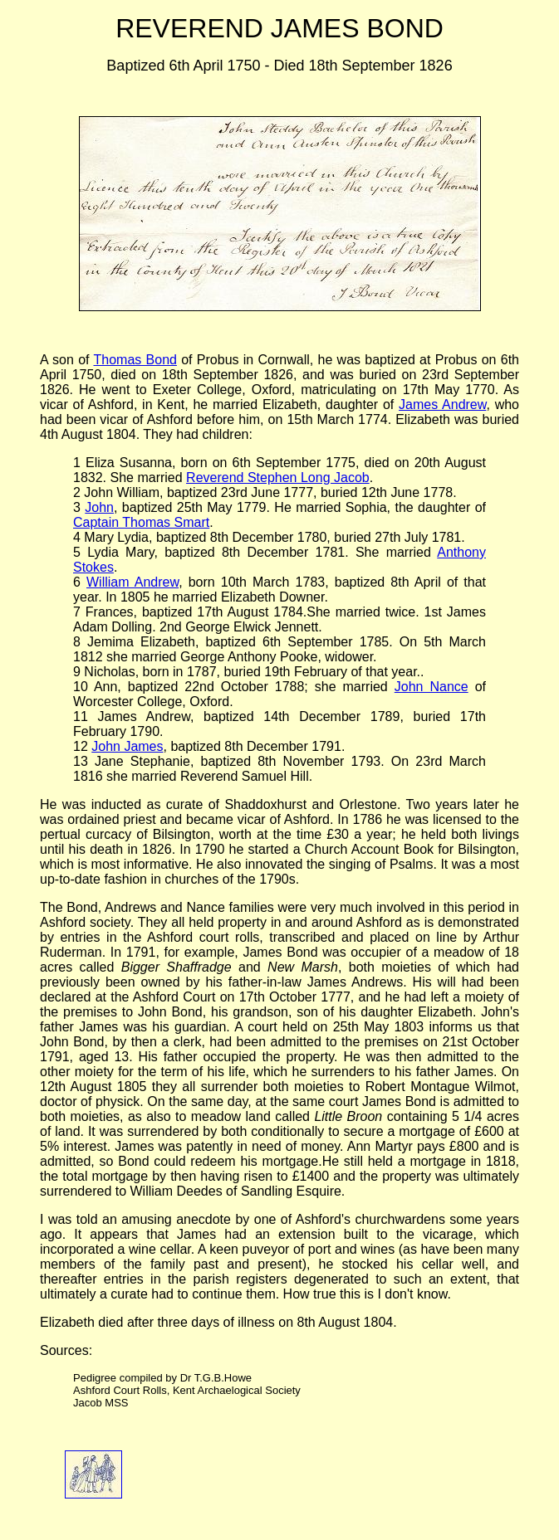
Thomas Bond (134, 360)
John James (127, 746)
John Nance (431, 687)
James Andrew (442, 404)
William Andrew (132, 582)
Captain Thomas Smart (141, 522)
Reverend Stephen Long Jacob (278, 477)
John (99, 507)
